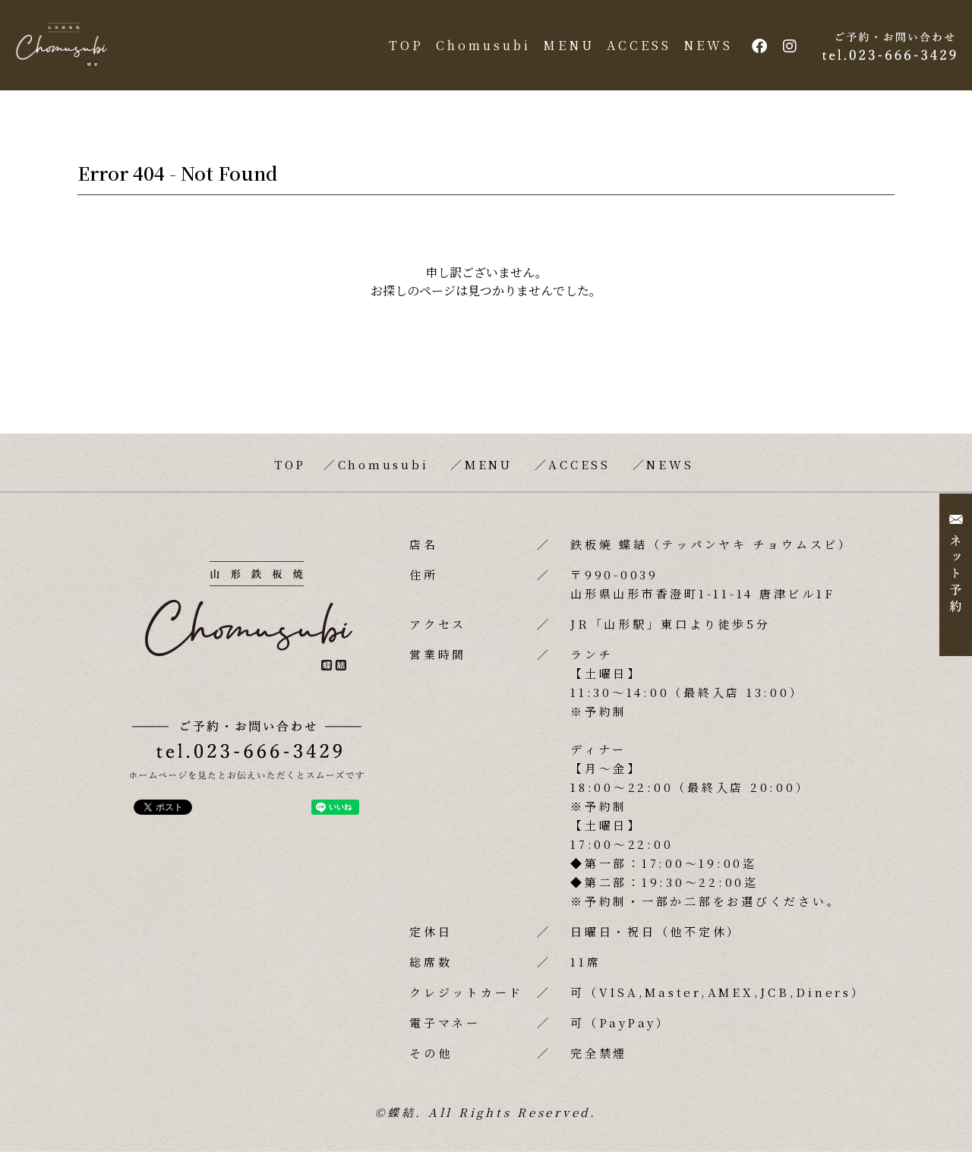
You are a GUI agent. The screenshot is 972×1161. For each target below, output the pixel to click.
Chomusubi (478, 49)
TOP (401, 49)
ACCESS (634, 49)
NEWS (703, 49)
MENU (564, 49)
